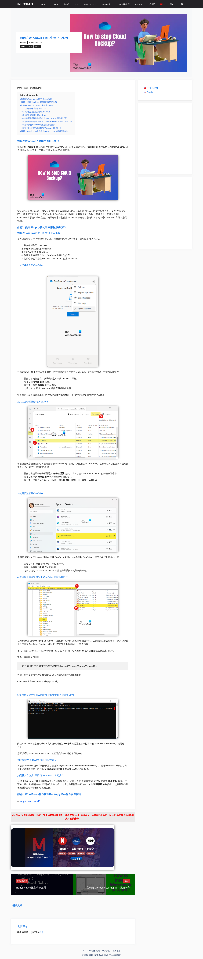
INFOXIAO (25, 4)
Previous (22, 881)
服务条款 (116, 951)
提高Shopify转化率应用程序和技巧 (45, 227)
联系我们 (106, 951)
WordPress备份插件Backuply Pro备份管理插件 (53, 794)
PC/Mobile (109, 4)
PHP (77, 4)
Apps (23, 47)
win (30, 47)
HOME (44, 4)
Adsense (138, 4)
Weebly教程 (124, 4)
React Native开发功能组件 (31, 887)
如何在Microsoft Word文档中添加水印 (108, 887)
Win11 (37, 47)
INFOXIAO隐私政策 (91, 951)
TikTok (55, 4)
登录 (41, 932)
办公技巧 (151, 4)
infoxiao (23, 42)
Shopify (66, 4)
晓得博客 (117, 955)
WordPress (91, 4)
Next (126, 881)
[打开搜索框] (182, 4)
